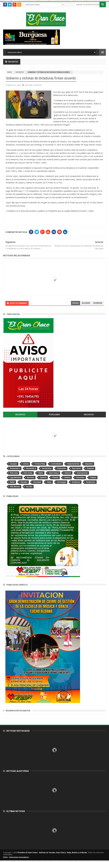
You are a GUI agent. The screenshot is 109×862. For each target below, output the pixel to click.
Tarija (49, 482)
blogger (86, 303)
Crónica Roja (39, 464)
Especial (90, 468)
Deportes (89, 464)
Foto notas (28, 473)
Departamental (73, 464)
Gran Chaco (54, 473)
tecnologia (61, 482)
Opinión (43, 478)
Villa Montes (15, 487)
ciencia (26, 464)
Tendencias (90, 482)
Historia (68, 473)
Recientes (20, 72)
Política (67, 478)
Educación (61, 468)
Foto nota (14, 473)
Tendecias (76, 482)
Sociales (24, 482)
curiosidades (56, 464)
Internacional (82, 473)
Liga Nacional (15, 478)
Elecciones (76, 468)
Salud (12, 482)
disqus (75, 303)
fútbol (40, 473)
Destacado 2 (15, 468)
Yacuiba (29, 487)
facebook (97, 303)
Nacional (29, 85)
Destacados (46, 468)
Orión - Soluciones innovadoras (16, 857)
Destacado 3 (31, 468)
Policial (55, 478)
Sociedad (37, 482)
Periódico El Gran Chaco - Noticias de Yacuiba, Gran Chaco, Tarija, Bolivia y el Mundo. (52, 853)
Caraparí (13, 464)
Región (93, 478)
